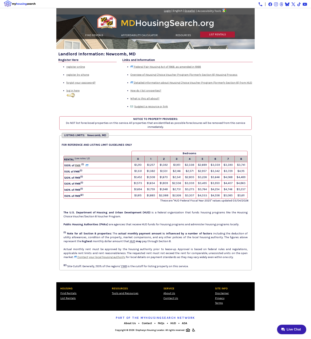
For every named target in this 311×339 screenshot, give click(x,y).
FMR (78, 165)
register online (75, 66)
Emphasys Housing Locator (150, 330)
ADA (184, 323)
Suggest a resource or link (151, 106)
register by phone (77, 74)
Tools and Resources (125, 293)
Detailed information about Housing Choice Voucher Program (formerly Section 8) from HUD (191, 82)
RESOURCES (183, 35)
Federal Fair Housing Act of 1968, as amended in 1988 (165, 66)
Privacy (220, 298)
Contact (147, 323)
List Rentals (68, 298)
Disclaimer (222, 293)
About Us (169, 293)
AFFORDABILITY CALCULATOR (139, 35)
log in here (73, 90)
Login (167, 11)
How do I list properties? (145, 90)
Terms (219, 303)
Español (189, 11)
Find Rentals (68, 293)
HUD (173, 323)
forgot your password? (81, 82)
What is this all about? (144, 98)
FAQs (161, 323)
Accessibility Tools (209, 11)
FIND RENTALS (94, 35)
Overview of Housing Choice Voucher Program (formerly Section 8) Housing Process (183, 74)
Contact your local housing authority (99, 257)
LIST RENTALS (217, 34)
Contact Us (170, 298)
